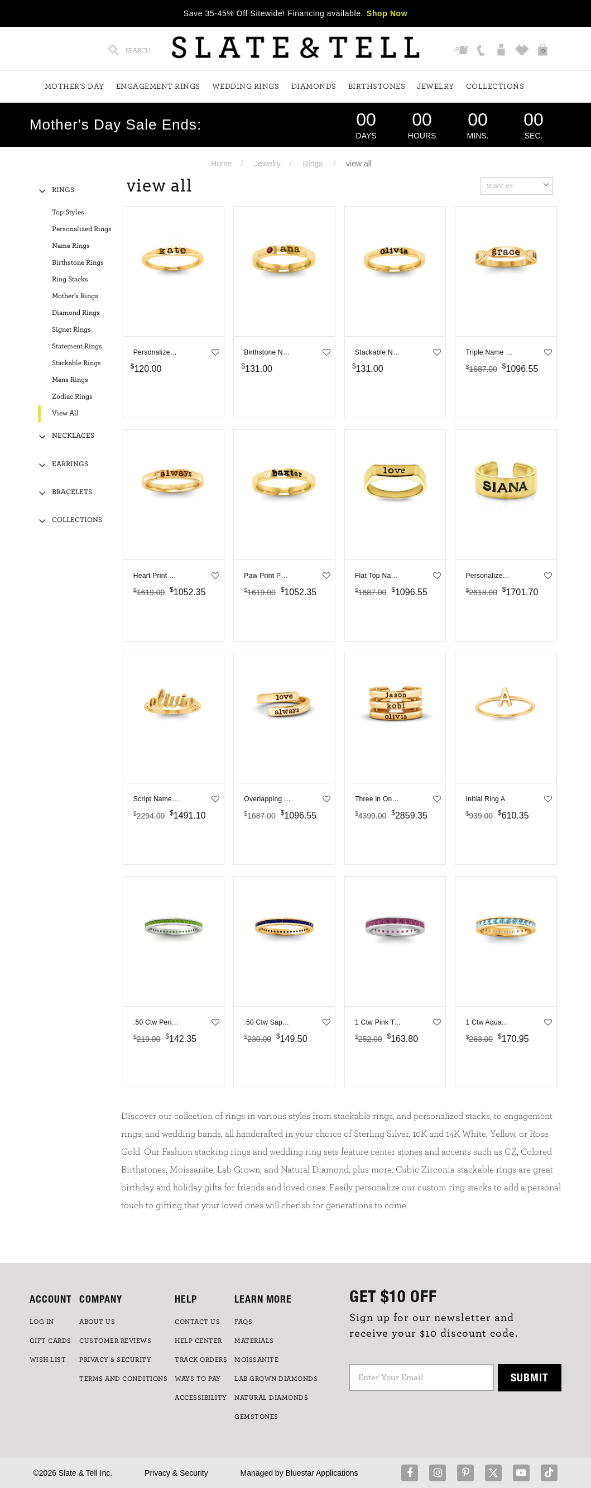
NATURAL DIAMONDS (271, 1397)
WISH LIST (48, 1359)
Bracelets (72, 492)
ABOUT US (97, 1321)
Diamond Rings (76, 313)
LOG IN (42, 1321)
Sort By (518, 184)
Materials (254, 1340)
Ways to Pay (198, 1378)
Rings (312, 163)
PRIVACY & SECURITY (115, 1359)
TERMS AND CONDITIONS (123, 1378)
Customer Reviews (115, 1340)
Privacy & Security (176, 1472)
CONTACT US (197, 1321)
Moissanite (256, 1359)
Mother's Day (74, 86)
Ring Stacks (70, 279)
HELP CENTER (198, 1340)
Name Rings (71, 246)
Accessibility (201, 1397)
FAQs (243, 1321)
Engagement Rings (158, 86)
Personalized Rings (82, 229)
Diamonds (314, 86)
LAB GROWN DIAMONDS (276, 1378)
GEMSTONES (256, 1416)
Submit (530, 1377)
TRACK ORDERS (201, 1359)
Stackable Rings (76, 363)
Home (221, 163)
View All (65, 413)
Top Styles (68, 212)
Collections (495, 86)
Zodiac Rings (72, 396)
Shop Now (387, 13)
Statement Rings (77, 346)
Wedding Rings (246, 86)
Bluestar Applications (322, 1472)
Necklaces (73, 435)
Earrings (70, 464)
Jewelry (435, 86)
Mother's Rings (75, 296)
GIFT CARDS (50, 1340)
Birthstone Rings (78, 262)
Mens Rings (70, 380)
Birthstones (377, 86)
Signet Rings (71, 329)
